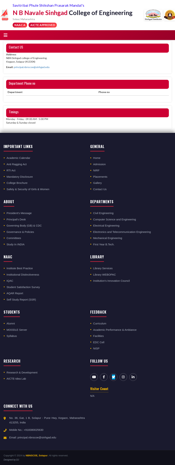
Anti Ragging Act (17, 164)
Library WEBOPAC (104, 274)
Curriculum (99, 323)
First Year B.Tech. (103, 244)
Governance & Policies (20, 231)
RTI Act (11, 170)
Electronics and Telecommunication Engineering (122, 231)
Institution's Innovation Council (111, 280)
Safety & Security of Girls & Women (28, 189)
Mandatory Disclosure (20, 176)
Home (96, 157)
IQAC (10, 280)
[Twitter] (113, 377)
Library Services (103, 268)
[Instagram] (123, 377)
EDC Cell (98, 342)
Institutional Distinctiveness (23, 274)
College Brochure (17, 182)
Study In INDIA (15, 244)
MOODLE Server (17, 329)
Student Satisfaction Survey (23, 287)
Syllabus (12, 335)
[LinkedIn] (133, 377)
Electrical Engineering (106, 225)
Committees (14, 238)
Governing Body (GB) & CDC (24, 225)
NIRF (96, 170)
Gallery (97, 182)
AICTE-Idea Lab (16, 378)
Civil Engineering (103, 213)
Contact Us (99, 189)
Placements (100, 176)
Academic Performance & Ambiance (114, 329)
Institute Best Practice (20, 268)
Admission (99, 164)
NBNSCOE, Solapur (37, 455)
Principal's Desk (16, 219)
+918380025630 (33, 429)
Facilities (98, 335)
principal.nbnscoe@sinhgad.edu (32, 67)
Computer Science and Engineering (114, 219)
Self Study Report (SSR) (21, 299)
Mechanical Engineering (107, 238)
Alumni (11, 323)
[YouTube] (94, 377)
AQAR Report (15, 293)
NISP (96, 348)
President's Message (19, 213)
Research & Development (22, 372)
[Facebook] (104, 377)
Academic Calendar (18, 157)
